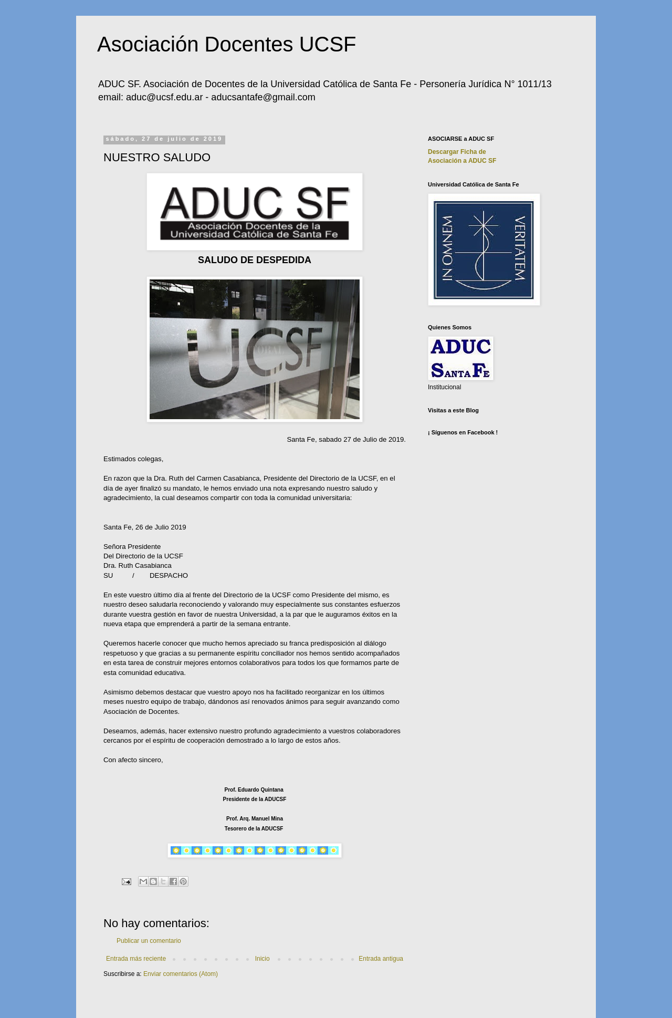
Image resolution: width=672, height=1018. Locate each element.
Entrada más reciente (136, 958)
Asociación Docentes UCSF (226, 44)
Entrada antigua (381, 958)
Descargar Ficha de (457, 151)
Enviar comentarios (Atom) (180, 974)
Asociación (462, 160)
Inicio (262, 958)
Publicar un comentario (149, 940)
